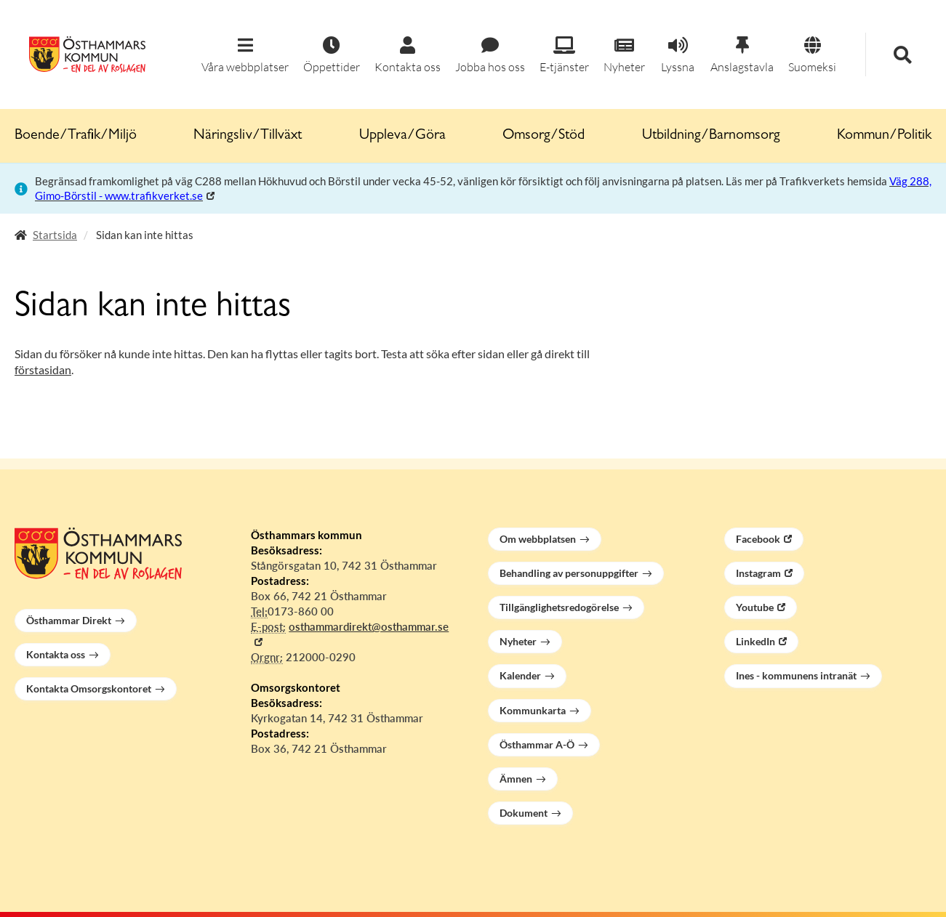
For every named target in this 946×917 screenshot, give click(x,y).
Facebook (758, 539)
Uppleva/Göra (402, 136)
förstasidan (43, 369)
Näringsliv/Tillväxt (247, 136)
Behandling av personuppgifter (569, 573)
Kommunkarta (533, 710)
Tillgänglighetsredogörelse (559, 607)
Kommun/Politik (884, 136)
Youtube (755, 607)
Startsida (55, 234)
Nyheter (518, 641)
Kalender (520, 675)
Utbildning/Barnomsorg (711, 136)
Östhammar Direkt (68, 620)
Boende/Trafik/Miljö (76, 136)
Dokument (524, 813)
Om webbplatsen (538, 539)
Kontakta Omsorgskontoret (88, 688)
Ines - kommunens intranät (796, 675)
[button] (245, 55)
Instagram (758, 573)
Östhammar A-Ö (537, 744)
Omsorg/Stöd (543, 136)
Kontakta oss (55, 654)
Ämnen (516, 778)
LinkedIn (755, 641)
